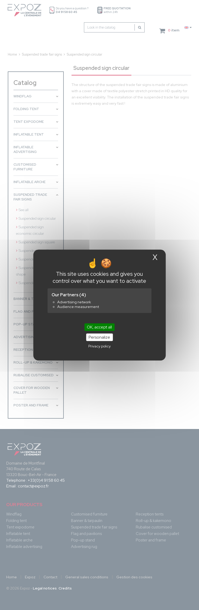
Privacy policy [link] (99, 346)
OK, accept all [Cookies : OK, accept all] (99, 327)
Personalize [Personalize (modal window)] (99, 337)
